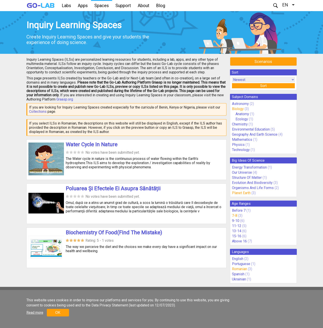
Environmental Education (251, 129)
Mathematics (242, 139)
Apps (83, 5)
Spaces (101, 5)
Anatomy (242, 114)
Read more (34, 312)
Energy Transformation (249, 167)
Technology (241, 150)
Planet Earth (241, 193)
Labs (66, 5)
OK (57, 312)
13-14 (236, 231)
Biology (238, 109)
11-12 (236, 226)
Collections (38, 111)
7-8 (234, 215)
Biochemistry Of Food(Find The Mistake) (114, 232)
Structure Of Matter (247, 177)
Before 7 (239, 210)
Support (123, 5)
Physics (238, 145)
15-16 (236, 236)
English (237, 259)
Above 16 (239, 241)
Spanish (238, 274)
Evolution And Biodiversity (252, 183)
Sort (263, 86)
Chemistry (240, 124)
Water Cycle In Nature (91, 144)
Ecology (242, 119)
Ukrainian (239, 279)
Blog (160, 5)
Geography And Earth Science (254, 134)
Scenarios (263, 61)
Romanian (239, 269)
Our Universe (242, 172)
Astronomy (240, 104)
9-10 (235, 221)
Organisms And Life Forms (253, 188)
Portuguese (241, 264)
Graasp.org (64, 99)
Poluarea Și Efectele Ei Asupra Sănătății (113, 188)
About (143, 5)
